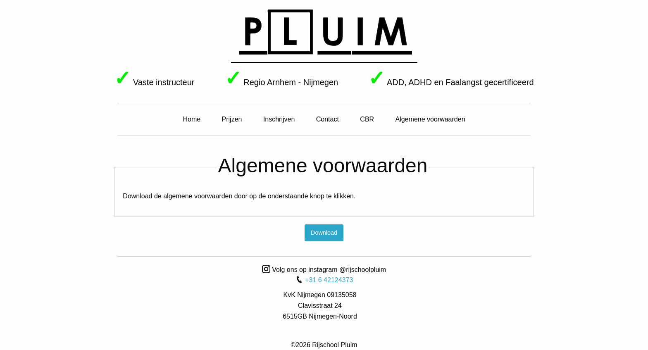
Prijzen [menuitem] (232, 119)
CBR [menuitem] (367, 119)
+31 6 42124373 (324, 279)
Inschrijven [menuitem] (279, 119)
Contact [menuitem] (327, 119)
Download (324, 232)
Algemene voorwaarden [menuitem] (430, 119)
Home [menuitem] (191, 119)
